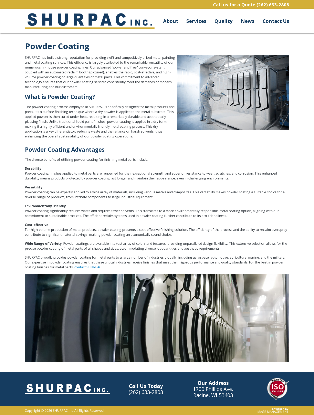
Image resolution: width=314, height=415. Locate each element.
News (247, 21)
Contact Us (276, 21)
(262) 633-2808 (273, 4)
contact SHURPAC (87, 267)
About (170, 21)
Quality (223, 21)
